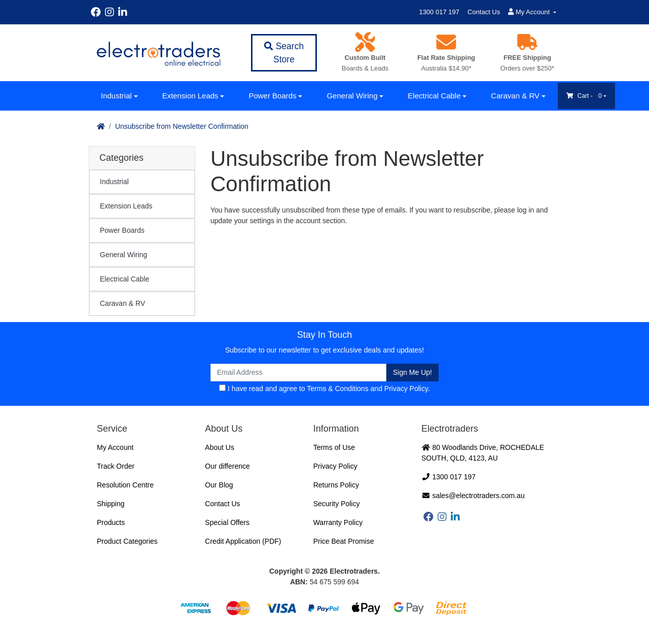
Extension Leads (190, 95)
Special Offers (227, 522)
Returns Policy (336, 485)
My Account (115, 447)
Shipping (111, 504)
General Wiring (352, 95)
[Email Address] (298, 372)
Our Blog (219, 485)
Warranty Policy (338, 522)
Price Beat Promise (343, 541)
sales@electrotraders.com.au (473, 495)
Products (111, 522)
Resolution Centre (125, 485)
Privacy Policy (406, 388)
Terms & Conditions (337, 388)
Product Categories (127, 541)
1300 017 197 (439, 12)
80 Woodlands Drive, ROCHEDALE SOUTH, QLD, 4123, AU (482, 452)
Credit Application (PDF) (243, 541)
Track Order (115, 466)
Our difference (227, 466)
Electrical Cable (434, 95)
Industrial (116, 95)
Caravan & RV (515, 95)
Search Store (284, 52)
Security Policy (336, 504)
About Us (219, 447)
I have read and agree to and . (324, 388)
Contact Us (483, 12)
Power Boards (272, 95)
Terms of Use (334, 447)
